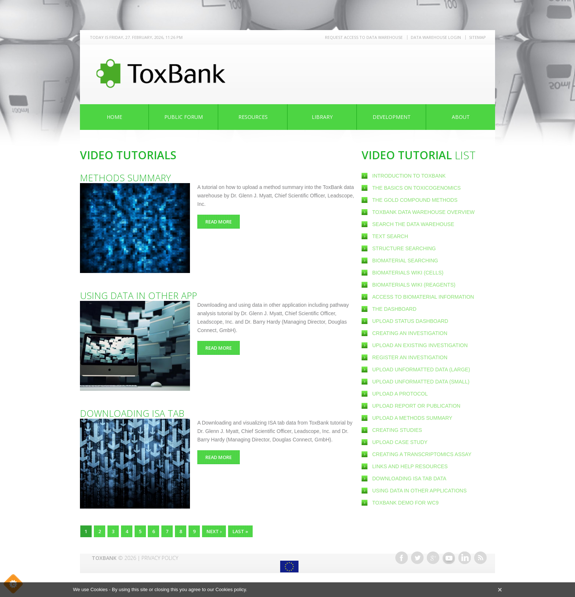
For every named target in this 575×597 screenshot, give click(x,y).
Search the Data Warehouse (413, 224)
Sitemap (477, 37)
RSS (480, 556)
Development (392, 116)
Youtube (449, 556)
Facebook (401, 556)
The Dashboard (394, 309)
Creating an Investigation (409, 333)
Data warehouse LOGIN (436, 37)
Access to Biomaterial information (423, 297)
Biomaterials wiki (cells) (407, 273)
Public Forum (183, 116)
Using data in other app (138, 295)
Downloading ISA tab (132, 413)
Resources (253, 116)
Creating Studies (397, 430)
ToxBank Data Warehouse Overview (423, 212)
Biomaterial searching (405, 260)
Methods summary (125, 177)
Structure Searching (404, 248)
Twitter (417, 556)
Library (322, 116)
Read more (224, 221)
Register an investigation (409, 357)
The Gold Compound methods (415, 200)
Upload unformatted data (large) (421, 369)
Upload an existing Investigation (420, 345)
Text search (390, 236)
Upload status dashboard (410, 321)
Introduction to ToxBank (409, 176)
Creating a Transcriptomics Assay (421, 454)
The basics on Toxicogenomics (416, 188)
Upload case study (400, 442)
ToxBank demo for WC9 (405, 503)
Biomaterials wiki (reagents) (413, 285)
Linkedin (464, 556)
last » (246, 531)
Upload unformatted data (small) (420, 382)
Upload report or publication (416, 406)
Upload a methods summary (412, 418)
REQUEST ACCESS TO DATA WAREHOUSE (364, 37)
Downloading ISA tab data (409, 478)
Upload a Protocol (400, 394)
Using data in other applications (419, 491)
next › (218, 531)
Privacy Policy (160, 556)
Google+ (433, 556)
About (461, 116)
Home (114, 116)
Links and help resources (410, 466)
